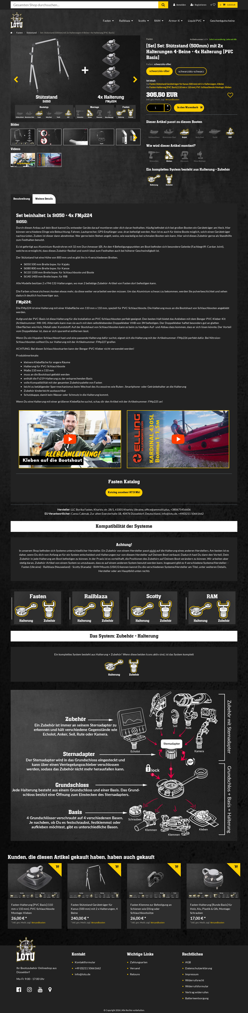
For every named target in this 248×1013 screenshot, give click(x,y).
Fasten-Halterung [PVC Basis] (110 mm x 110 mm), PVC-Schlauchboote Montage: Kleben (190, 87)
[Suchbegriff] (84, 4)
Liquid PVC (195, 20)
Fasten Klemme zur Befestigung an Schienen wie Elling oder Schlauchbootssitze (151, 908)
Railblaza (124, 20)
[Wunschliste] (213, 5)
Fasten (107, 20)
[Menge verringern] (167, 109)
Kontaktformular (85, 962)
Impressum (192, 974)
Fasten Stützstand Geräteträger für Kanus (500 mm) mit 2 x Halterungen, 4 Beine (186, 84)
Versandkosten (172, 99)
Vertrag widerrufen (196, 992)
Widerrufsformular (196, 986)
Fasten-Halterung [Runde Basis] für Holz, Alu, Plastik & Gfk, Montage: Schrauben (211, 908)
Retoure (135, 974)
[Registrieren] (198, 5)
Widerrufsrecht (194, 980)
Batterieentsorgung (196, 998)
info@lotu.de (82, 974)
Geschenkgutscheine (222, 20)
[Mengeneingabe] (155, 108)
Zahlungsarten (138, 962)
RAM (157, 20)
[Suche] (163, 4)
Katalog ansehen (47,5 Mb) (124, 492)
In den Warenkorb (189, 107)
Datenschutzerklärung (198, 968)
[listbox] (35, 881)
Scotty (142, 20)
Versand (135, 968)
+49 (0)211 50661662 (88, 968)
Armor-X (174, 20)
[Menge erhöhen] (167, 106)
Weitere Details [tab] (44, 198)
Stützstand (31, 32)
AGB (188, 962)
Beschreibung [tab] (21, 198)
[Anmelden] (179, 5)
